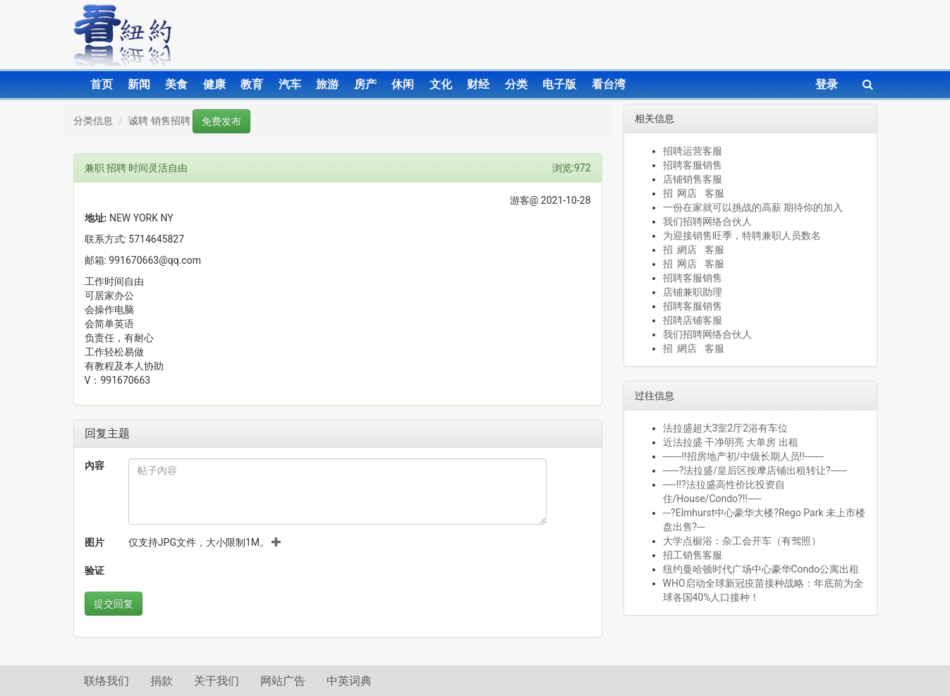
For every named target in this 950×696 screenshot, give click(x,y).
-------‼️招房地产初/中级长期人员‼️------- (743, 456)
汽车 (290, 84)
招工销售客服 (692, 555)
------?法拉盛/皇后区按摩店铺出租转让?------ (755, 470)
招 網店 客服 (693, 249)
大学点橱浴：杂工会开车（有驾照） (742, 541)
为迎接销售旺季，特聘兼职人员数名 (742, 235)
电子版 (559, 84)
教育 (251, 84)
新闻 (139, 84)
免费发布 (221, 121)
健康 (214, 84)
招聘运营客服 (692, 151)
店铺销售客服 (692, 179)
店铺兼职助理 (692, 292)
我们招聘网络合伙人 (707, 221)
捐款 (161, 681)
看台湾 (609, 84)
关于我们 (216, 681)
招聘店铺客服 (692, 320)
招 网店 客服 (693, 193)
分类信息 (93, 120)
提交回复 (113, 603)
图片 (94, 542)
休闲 (402, 84)
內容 (94, 465)
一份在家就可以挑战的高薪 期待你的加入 (753, 207)
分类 (516, 84)
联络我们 (106, 681)
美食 (176, 84)
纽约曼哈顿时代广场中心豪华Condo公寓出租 (761, 569)
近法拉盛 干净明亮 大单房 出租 (730, 442)
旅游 (327, 84)
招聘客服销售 (692, 165)
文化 (441, 84)
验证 (94, 570)
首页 (101, 84)
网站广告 (282, 681)
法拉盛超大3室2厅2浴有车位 (725, 428)
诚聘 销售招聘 (159, 120)
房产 (365, 84)
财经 (478, 84)
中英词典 (349, 681)
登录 (826, 84)
